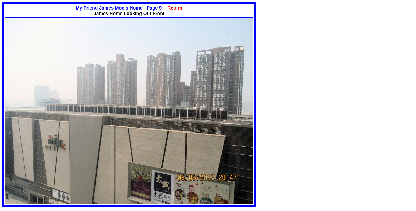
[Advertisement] (300, 39)
